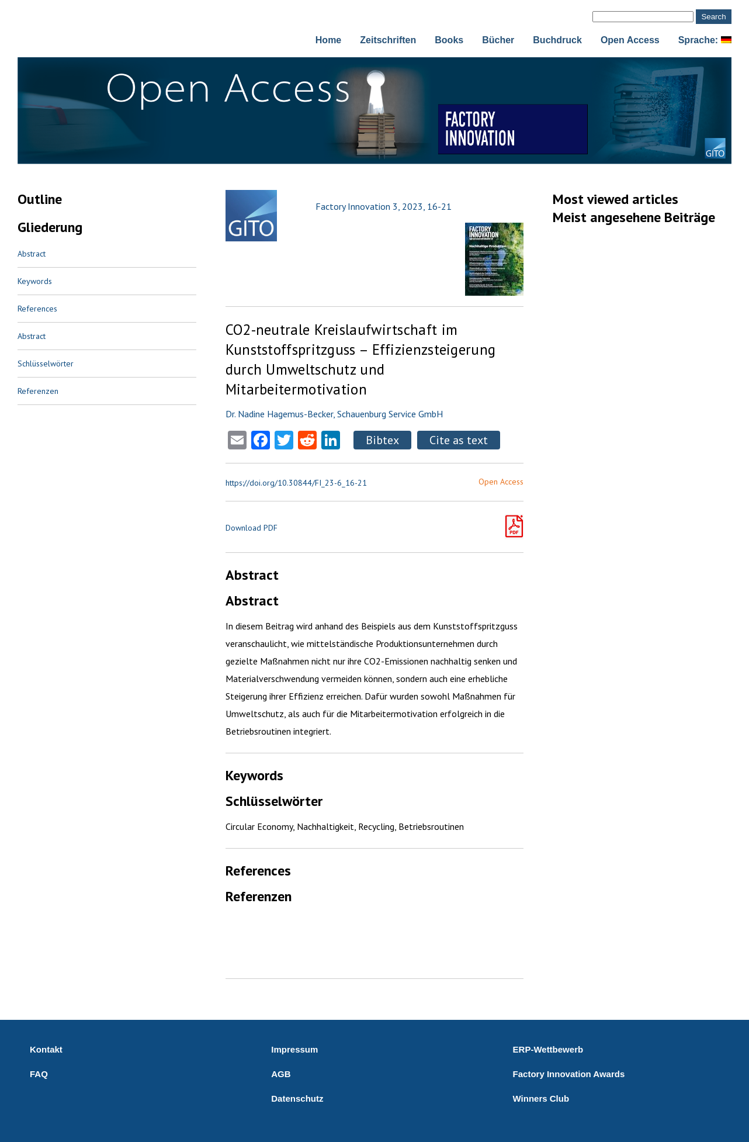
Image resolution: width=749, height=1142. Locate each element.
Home (328, 40)
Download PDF (252, 527)
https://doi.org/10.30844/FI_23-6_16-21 (296, 482)
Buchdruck (557, 40)
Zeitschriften (388, 40)
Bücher (498, 40)
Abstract (32, 253)
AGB (280, 1074)
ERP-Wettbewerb (548, 1049)
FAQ (39, 1074)
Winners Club (541, 1098)
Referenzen (38, 391)
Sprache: (704, 40)
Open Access (630, 40)
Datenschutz (297, 1098)
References (37, 308)
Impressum (294, 1049)
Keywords (35, 281)
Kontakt (46, 1049)
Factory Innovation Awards (569, 1074)
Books (449, 40)
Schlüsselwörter (46, 363)
